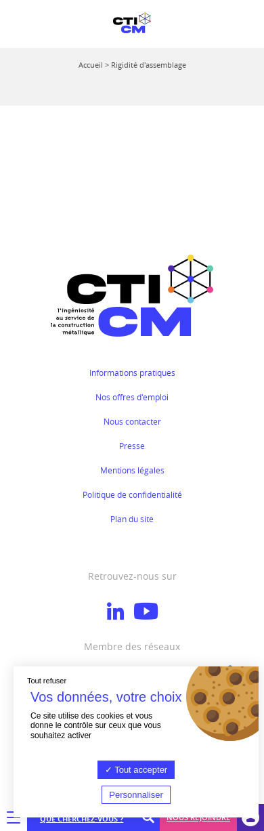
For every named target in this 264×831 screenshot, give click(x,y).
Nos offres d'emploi (132, 396)
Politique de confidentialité (132, 494)
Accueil (91, 65)
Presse (132, 445)
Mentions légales (132, 470)
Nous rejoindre (198, 817)
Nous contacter (132, 421)
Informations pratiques (132, 372)
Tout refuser (46, 681)
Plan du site (132, 518)
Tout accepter (136, 770)
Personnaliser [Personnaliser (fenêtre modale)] (136, 795)
